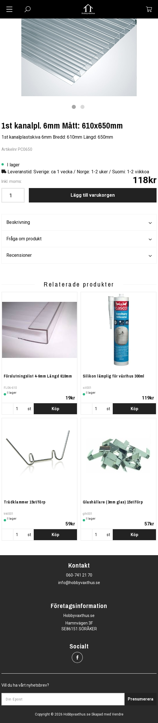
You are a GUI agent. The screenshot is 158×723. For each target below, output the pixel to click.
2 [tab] (82, 107)
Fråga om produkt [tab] (79, 239)
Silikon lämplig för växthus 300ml (113, 376)
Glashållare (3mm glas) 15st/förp (113, 502)
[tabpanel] (79, 57)
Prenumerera (140, 699)
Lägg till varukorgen (93, 195)
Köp (55, 408)
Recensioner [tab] (79, 255)
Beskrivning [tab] (79, 223)
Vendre (117, 714)
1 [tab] (74, 107)
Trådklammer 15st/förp (25, 502)
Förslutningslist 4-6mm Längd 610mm (38, 376)
